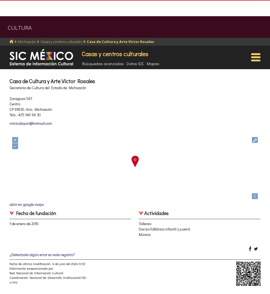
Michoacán (27, 41)
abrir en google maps (26, 204)
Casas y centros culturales (61, 41)
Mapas (153, 63)
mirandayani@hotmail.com (30, 123)
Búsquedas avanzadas (103, 63)
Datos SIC (135, 63)
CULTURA (20, 27)
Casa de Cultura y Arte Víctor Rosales (120, 41)
